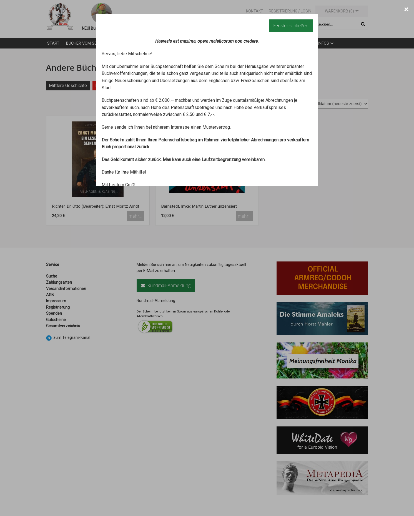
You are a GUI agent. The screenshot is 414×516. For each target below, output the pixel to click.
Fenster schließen (290, 25)
